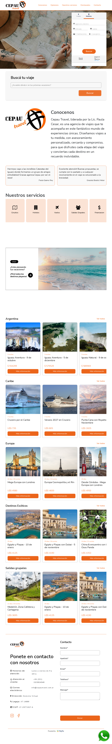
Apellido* (64, 658)
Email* (63, 669)
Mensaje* (64, 690)
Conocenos (42, 5)
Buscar (90, 93)
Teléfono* (64, 679)
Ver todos (101, 318)
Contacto (97, 5)
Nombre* (64, 648)
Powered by (56, 731)
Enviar (80, 718)
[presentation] (80, 707)
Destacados (85, 5)
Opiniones (55, 5)
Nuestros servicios (69, 5)
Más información (24, 371)
